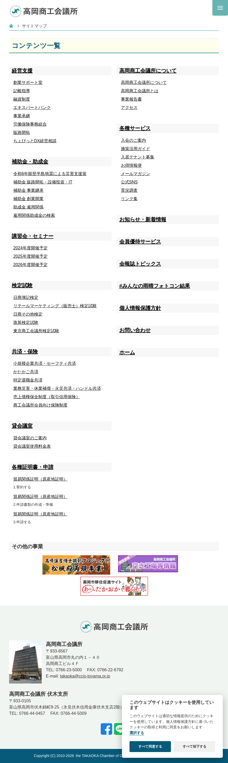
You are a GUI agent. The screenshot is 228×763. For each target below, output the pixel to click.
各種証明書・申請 (32, 467)
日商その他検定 (27, 314)
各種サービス (135, 128)
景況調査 (129, 190)
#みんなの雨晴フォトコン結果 (154, 286)
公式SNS (129, 182)
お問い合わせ (135, 330)
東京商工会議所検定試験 (36, 331)
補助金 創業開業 (28, 198)
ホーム (127, 352)
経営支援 (22, 70)
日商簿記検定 (25, 297)
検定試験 (22, 285)
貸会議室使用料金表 (32, 446)
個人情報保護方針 (140, 308)
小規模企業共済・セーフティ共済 (44, 363)
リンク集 (129, 198)
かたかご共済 (25, 372)
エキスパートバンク (32, 107)
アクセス (129, 107)
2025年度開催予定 (30, 256)
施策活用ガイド (135, 148)
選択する (137, 733)
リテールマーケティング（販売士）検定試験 (55, 306)
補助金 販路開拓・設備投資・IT (42, 182)
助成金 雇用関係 (28, 207)
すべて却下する (194, 746)
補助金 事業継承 (28, 190)
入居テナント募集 (137, 157)
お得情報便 (131, 165)
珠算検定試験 (25, 322)
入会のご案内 (133, 140)
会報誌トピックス (140, 264)
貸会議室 (22, 426)
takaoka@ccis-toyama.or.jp (85, 676)
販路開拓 (21, 132)
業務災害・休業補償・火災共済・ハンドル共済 (57, 388)
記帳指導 (21, 91)
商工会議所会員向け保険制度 (40, 405)
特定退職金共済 (27, 380)
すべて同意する (150, 746)
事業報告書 (131, 99)
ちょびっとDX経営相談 (35, 141)
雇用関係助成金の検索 (34, 215)
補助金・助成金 (30, 161)
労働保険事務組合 (30, 124)
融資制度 (21, 99)
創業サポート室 (27, 82)
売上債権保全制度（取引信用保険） (46, 397)
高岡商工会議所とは (139, 91)
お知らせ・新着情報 (142, 219)
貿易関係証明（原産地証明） (40, 479)
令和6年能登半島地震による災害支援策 (50, 173)
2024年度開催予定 (30, 248)
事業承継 (21, 116)
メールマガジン (135, 173)
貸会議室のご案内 (30, 438)
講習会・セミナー (32, 236)
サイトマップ (34, 26)
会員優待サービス (140, 241)
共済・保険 (25, 351)
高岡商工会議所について (148, 70)
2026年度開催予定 (30, 264)
